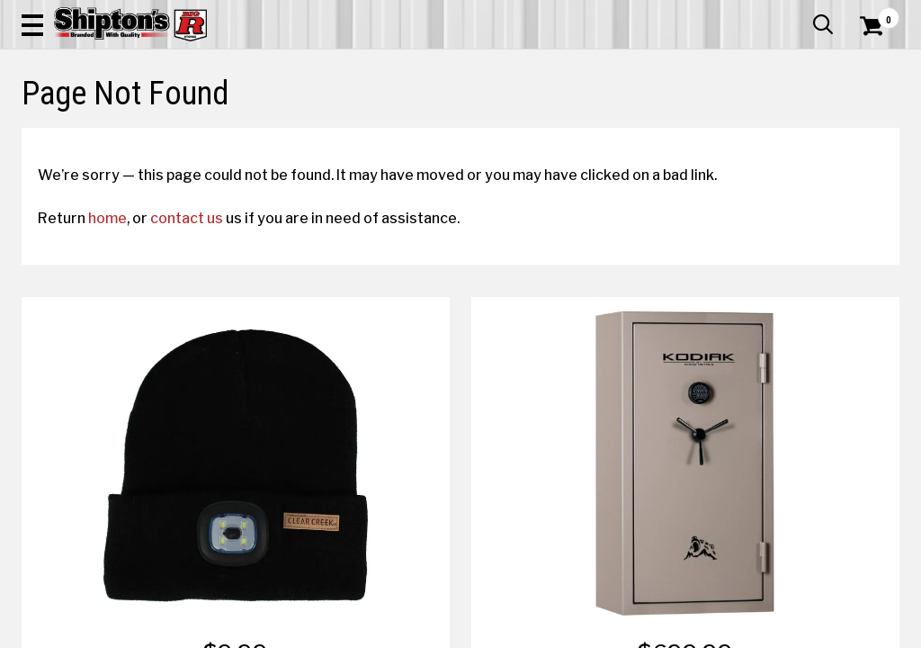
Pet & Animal (708, 132)
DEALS (875, 132)
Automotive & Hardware (209, 132)
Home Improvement (513, 132)
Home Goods (410, 132)
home (123, 348)
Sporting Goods (797, 132)
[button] (507, 65)
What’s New (798, 13)
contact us (202, 348)
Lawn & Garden (621, 132)
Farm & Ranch (325, 132)
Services (874, 13)
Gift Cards (719, 13)
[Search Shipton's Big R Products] (416, 64)
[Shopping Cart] (868, 65)
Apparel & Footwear (76, 132)
